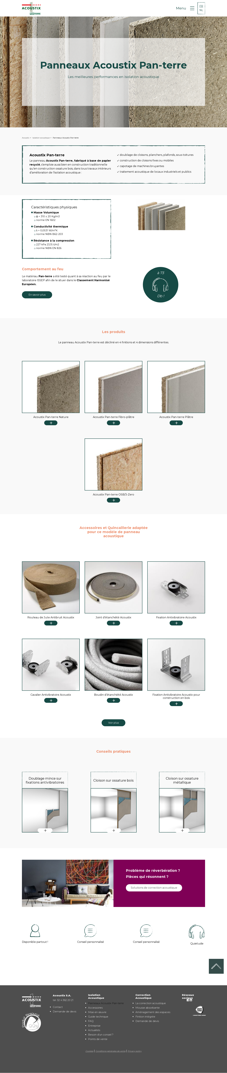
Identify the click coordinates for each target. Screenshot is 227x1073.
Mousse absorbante (147, 1007)
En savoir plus (37, 294)
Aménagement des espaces (152, 1012)
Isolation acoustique (41, 138)
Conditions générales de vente (111, 1051)
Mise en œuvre (97, 1012)
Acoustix (25, 138)
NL (201, 10)
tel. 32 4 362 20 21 (63, 1000)
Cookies (89, 1051)
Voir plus (113, 722)
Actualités (94, 1030)
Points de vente (97, 1039)
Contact (58, 1007)
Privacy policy (135, 1051)
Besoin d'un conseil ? (100, 1034)
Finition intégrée (145, 1016)
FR (201, 6)
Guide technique (98, 1016)
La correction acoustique (150, 1003)
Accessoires (95, 1007)
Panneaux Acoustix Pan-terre (106, 1003)
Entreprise (94, 1025)
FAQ (91, 1021)
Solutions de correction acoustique (154, 887)
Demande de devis (64, 1011)
